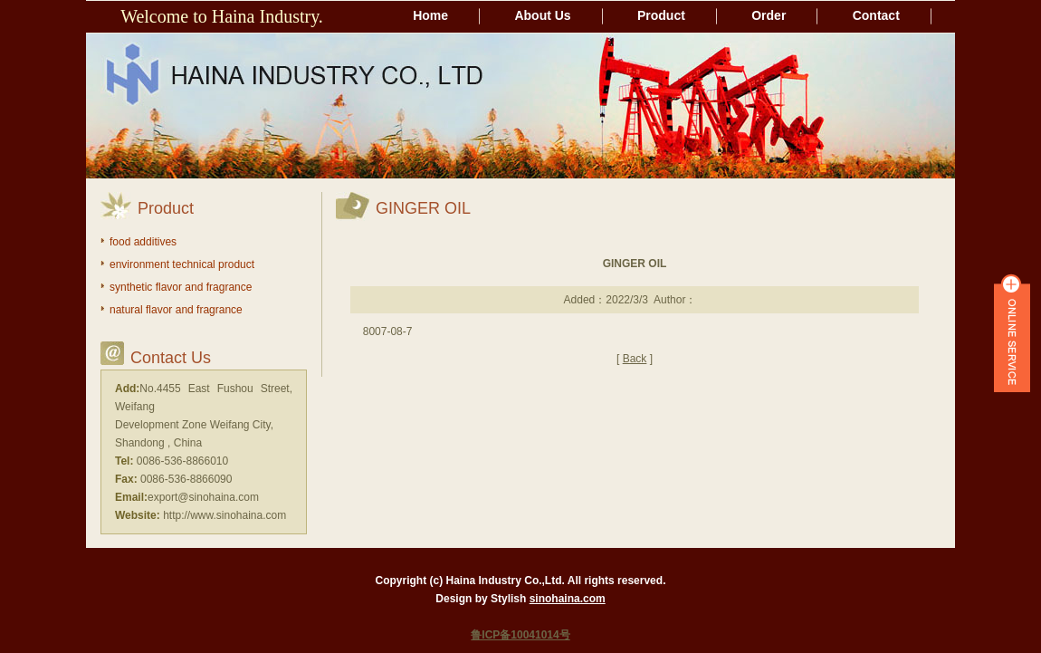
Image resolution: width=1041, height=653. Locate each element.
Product (661, 15)
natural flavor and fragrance (176, 309)
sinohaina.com (568, 598)
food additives (143, 241)
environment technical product (182, 264)
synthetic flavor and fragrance (181, 287)
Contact (876, 15)
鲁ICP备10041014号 (520, 635)
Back (635, 358)
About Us (542, 15)
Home (430, 15)
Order (768, 15)
